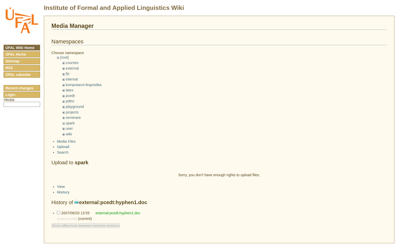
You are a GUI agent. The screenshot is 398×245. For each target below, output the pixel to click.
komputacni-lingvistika (84, 85)
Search (63, 157)
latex (69, 90)
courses (72, 63)
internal (72, 79)
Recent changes (19, 88)
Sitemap (12, 61)
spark (70, 123)
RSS (9, 68)
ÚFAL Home (15, 54)
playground (75, 107)
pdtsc (70, 101)
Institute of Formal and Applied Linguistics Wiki (114, 7)
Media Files (66, 146)
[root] (64, 57)
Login (10, 95)
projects (72, 112)
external (72, 68)
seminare (73, 118)
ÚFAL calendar (18, 75)
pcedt (70, 96)
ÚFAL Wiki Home (20, 48)
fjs (67, 74)
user (69, 128)
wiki (69, 134)
